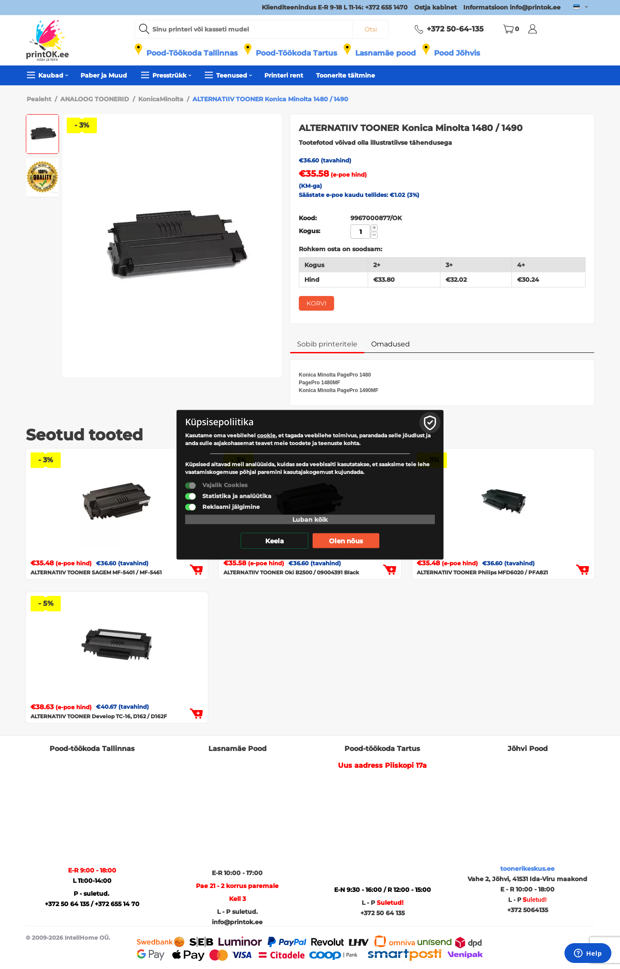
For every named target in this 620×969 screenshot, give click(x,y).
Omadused (390, 344)
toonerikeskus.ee (527, 868)
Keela (274, 540)
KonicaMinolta (160, 99)
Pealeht (39, 99)
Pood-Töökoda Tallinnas (192, 53)
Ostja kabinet (435, 7)
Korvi (316, 303)
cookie (266, 435)
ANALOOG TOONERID (94, 99)
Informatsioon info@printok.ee (512, 7)
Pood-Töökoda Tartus (296, 53)
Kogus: (309, 231)
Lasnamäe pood (385, 53)
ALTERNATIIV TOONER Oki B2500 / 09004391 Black (291, 572)
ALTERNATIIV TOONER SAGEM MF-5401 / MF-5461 (96, 572)
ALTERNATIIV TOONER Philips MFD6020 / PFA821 (482, 572)
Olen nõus (346, 540)
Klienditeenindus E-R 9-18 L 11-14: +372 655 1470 (335, 7)
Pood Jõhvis (457, 53)
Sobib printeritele (327, 344)
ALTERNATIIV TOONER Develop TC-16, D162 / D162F (99, 716)
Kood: (308, 218)
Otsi (371, 29)
